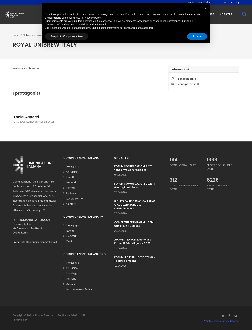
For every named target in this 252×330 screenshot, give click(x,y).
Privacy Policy (20, 319)
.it (217, 2)
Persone (71, 278)
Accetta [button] (197, 36)
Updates (71, 193)
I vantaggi (72, 273)
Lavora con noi (74, 198)
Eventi (70, 177)
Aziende (71, 284)
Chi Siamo (72, 171)
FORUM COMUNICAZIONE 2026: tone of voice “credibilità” (133, 168)
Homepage (72, 166)
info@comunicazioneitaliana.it (221, 320)
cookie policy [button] (93, 17)
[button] (205, 8)
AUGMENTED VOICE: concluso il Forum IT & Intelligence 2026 (133, 241)
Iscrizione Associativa (79, 289)
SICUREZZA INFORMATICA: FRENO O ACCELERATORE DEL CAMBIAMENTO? (134, 204)
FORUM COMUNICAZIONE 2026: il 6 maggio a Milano (134, 185)
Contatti (71, 203)
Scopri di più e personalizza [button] (66, 36)
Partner (70, 187)
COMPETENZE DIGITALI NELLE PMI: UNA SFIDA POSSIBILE (134, 224)
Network (28, 35)
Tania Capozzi (26, 116)
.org (237, 2)
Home (16, 35)
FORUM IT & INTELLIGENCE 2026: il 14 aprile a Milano (134, 259)
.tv (230, 2)
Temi (69, 241)
